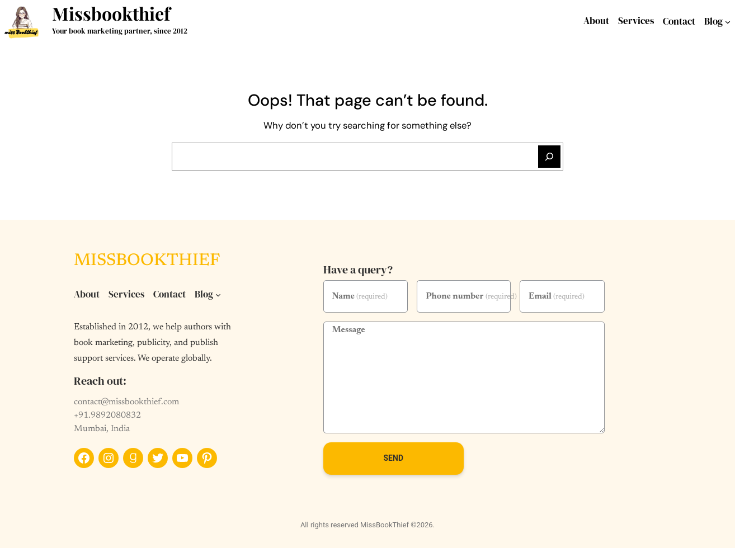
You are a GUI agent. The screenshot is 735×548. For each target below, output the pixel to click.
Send (393, 457)
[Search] (549, 156)
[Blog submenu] (728, 22)
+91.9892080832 (107, 415)
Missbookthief (111, 13)
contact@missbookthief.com (126, 402)
